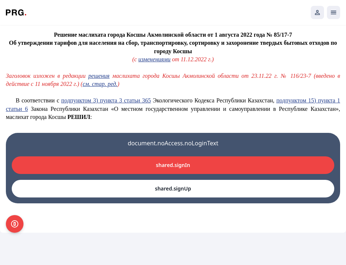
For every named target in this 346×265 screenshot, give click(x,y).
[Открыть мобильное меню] (333, 12)
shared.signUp (173, 188)
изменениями (154, 59)
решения (99, 76)
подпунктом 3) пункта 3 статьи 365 (106, 100)
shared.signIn (173, 164)
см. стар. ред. (100, 84)
